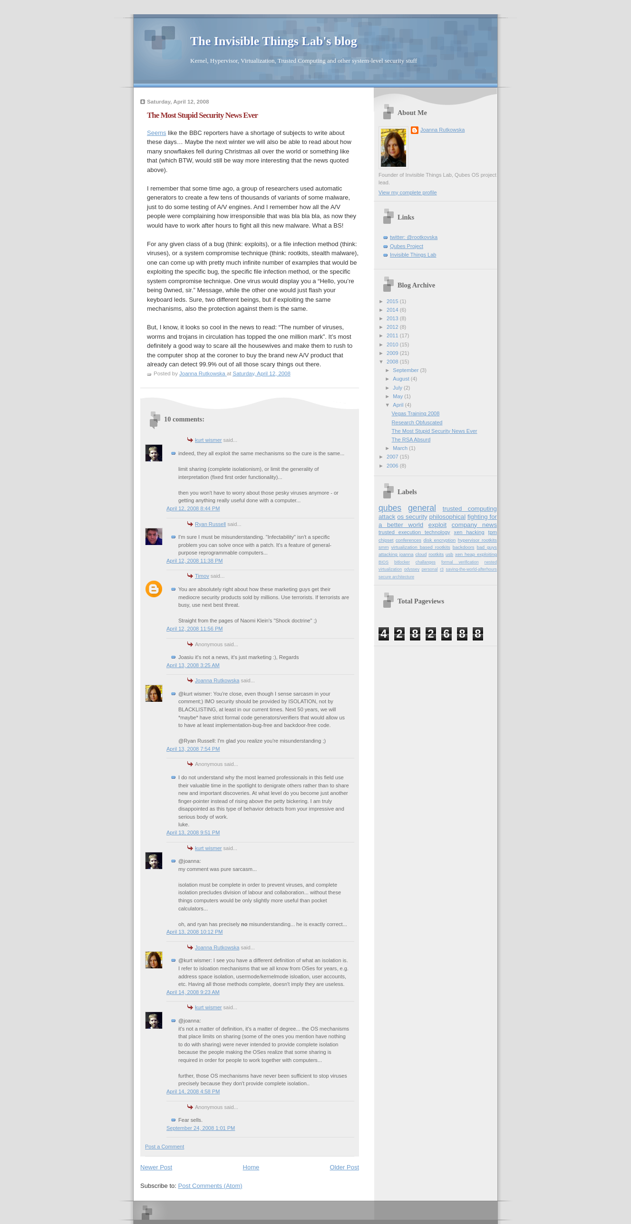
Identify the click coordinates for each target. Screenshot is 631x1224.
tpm (492, 532)
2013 (393, 318)
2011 (393, 335)
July (398, 388)
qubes (390, 508)
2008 (393, 361)
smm (384, 547)
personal (430, 569)
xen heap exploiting (476, 554)
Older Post (344, 1167)
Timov (202, 576)
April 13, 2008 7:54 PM (193, 749)
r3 (442, 569)
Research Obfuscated (417, 422)
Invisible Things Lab (413, 255)
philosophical (447, 516)
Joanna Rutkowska (217, 680)
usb (449, 554)
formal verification (460, 562)
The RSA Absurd (411, 439)
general (422, 508)
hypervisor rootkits (477, 540)
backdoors (464, 547)
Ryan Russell (210, 524)
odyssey (411, 569)
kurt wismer (208, 440)
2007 (393, 456)
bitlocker (402, 562)
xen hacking (469, 532)
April (399, 405)
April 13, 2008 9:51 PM (193, 832)
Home (251, 1167)
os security (412, 516)
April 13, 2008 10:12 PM (194, 932)
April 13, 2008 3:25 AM (193, 665)
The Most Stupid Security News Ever (434, 431)
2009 (393, 353)
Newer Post (156, 1167)
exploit (437, 524)
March (401, 448)
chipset (386, 540)
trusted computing (470, 508)
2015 (393, 301)
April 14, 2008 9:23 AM (193, 992)
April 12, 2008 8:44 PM (193, 508)
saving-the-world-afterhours (471, 569)
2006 (393, 466)
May (398, 396)
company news (474, 524)
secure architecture (396, 576)
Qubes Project (406, 246)
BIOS (383, 562)
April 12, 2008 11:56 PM (194, 628)
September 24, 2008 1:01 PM (200, 1128)
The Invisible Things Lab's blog (273, 41)
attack (387, 516)
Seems (156, 132)
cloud (421, 554)
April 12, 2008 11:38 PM (194, 561)
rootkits (436, 554)
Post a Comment (164, 1146)
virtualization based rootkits (420, 547)
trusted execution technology (414, 532)
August (401, 379)
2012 (393, 327)
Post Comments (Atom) (210, 1185)
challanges (426, 562)
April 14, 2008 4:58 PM (193, 1091)
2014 (393, 310)
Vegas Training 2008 (416, 413)
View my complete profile (408, 192)
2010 (393, 344)
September (406, 370)
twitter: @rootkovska (413, 237)
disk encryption (439, 540)
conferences (408, 540)
